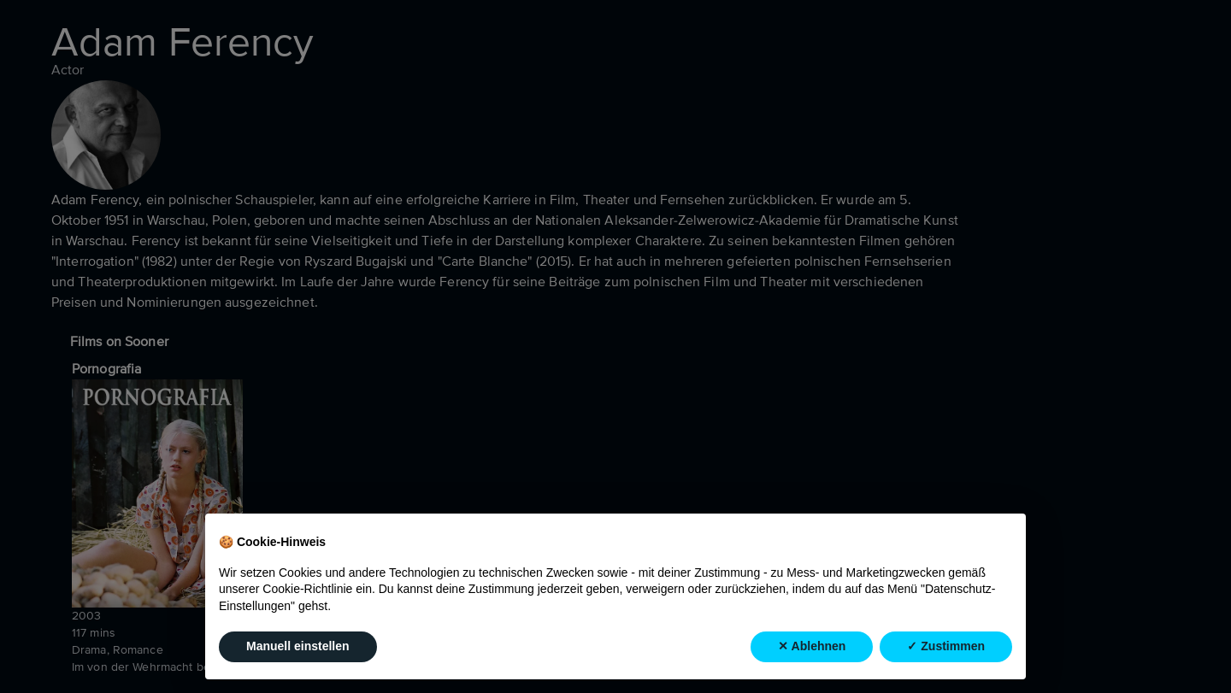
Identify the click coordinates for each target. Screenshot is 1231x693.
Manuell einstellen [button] (298, 646)
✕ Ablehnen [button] (811, 646)
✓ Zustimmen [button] (946, 646)
